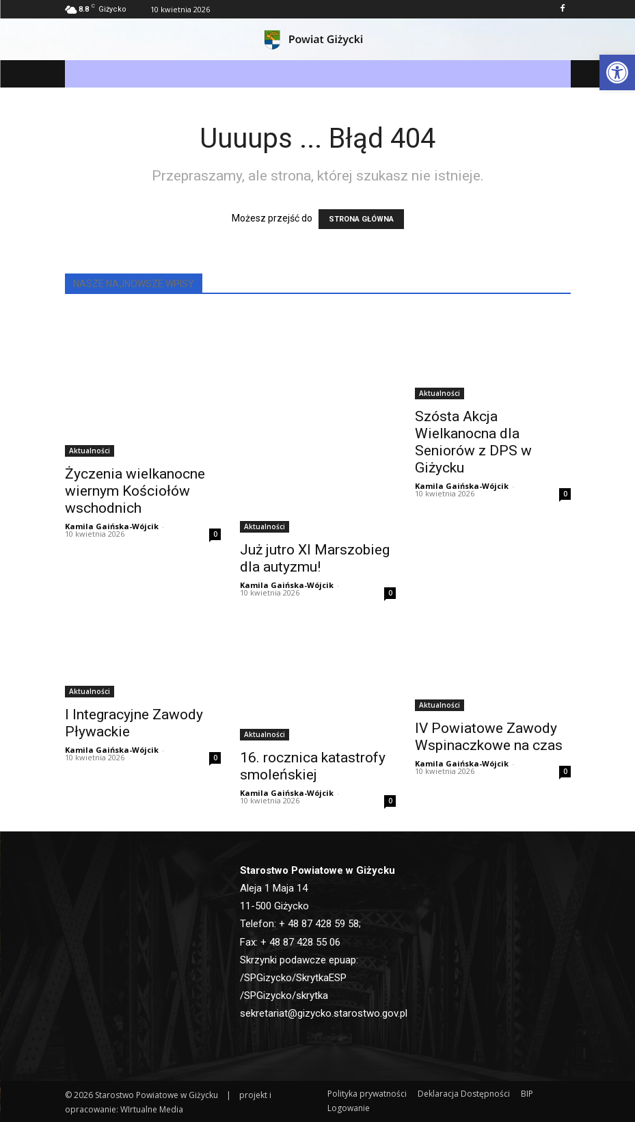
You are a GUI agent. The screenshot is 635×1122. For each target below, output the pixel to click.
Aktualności (89, 450)
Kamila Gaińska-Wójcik (112, 526)
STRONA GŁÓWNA (361, 219)
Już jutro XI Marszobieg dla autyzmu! (315, 558)
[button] (617, 72)
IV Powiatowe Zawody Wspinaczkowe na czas (489, 736)
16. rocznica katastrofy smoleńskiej (313, 766)
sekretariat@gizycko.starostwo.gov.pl (323, 1013)
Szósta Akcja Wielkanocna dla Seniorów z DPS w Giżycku (473, 442)
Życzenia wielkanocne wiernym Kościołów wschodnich (135, 491)
